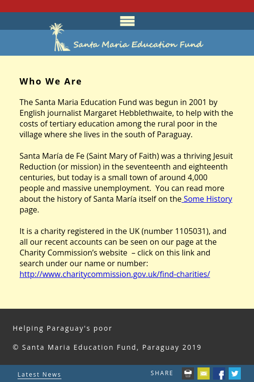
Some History (206, 198)
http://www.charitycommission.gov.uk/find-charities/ (115, 274)
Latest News (39, 374)
